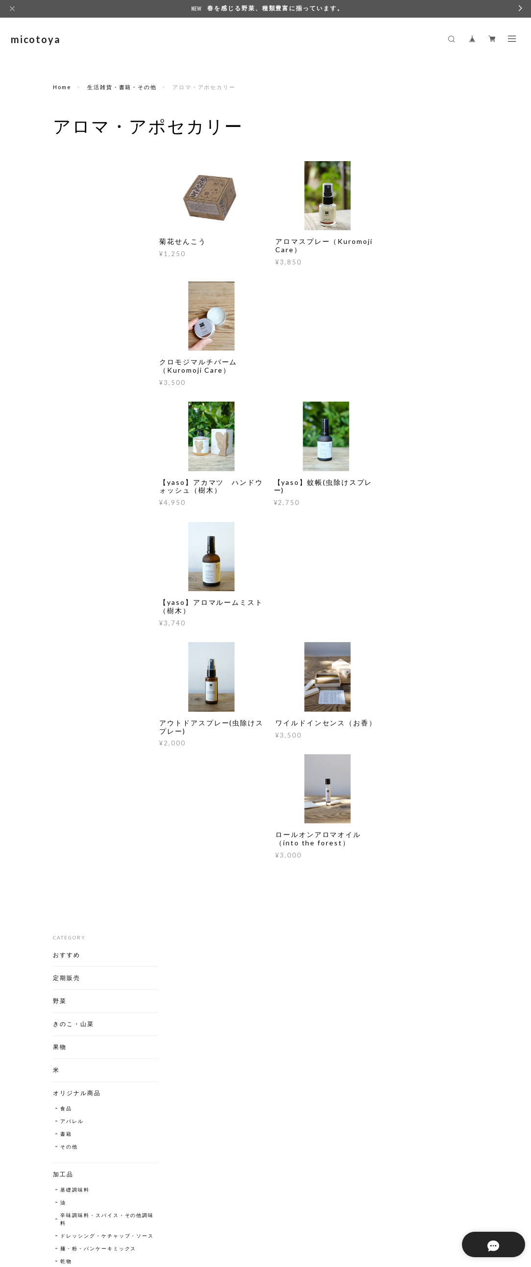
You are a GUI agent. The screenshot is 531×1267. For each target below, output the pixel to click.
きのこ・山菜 (73, 247)
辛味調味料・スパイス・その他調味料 (95, 442)
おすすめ (66, 178)
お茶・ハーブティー (86, 638)
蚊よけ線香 (75, 829)
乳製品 (69, 546)
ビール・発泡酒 (80, 706)
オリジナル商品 (76, 316)
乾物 (66, 500)
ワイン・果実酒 (80, 693)
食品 (66, 332)
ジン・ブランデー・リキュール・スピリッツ (95, 735)
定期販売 (66, 201)
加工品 (63, 397)
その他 (69, 370)
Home (62, 87)
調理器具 (66, 767)
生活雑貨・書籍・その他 (122, 87)
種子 (60, 790)
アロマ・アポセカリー (89, 841)
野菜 (60, 224)
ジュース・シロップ (86, 625)
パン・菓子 (70, 586)
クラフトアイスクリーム (90, 996)
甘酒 (66, 650)
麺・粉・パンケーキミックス (95, 483)
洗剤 (66, 880)
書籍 (66, 357)
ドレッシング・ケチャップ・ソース (92, 463)
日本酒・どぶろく (83, 719)
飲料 (60, 609)
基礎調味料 (75, 413)
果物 (60, 270)
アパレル (72, 344)
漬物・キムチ (78, 513)
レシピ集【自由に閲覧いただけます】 (90, 911)
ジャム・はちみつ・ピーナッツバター (95, 529)
